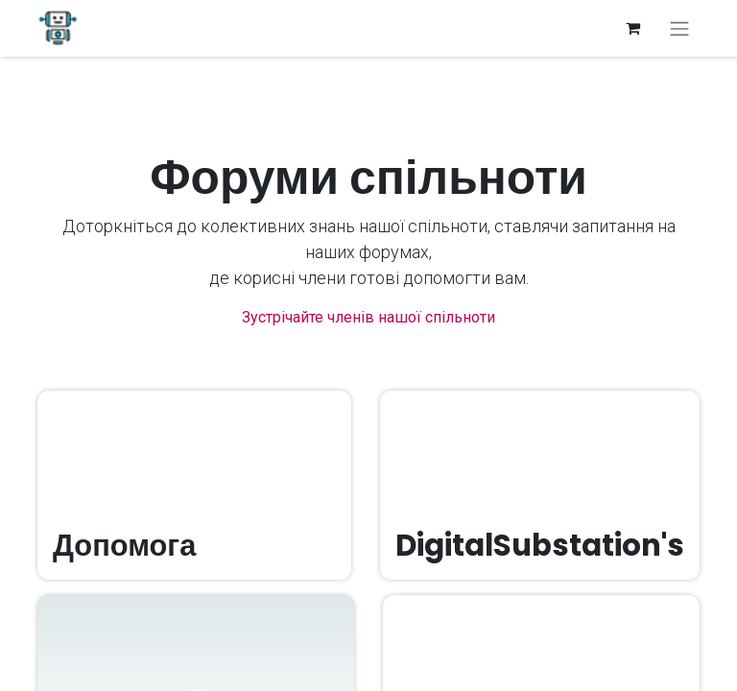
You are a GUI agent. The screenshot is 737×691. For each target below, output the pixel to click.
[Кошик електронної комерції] (632, 28)
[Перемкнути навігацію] (679, 28)
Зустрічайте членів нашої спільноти (368, 317)
